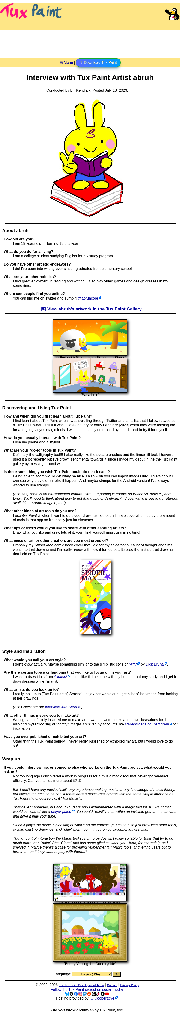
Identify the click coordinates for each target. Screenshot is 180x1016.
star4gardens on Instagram (147, 724)
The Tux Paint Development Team (81, 985)
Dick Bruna (155, 664)
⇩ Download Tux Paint (98, 63)
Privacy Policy (129, 985)
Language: (63, 974)
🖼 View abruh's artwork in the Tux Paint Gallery (91, 309)
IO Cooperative (102, 998)
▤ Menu (66, 63)
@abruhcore (88, 298)
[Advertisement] (90, 42)
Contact (112, 985)
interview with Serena (62, 707)
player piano (61, 812)
